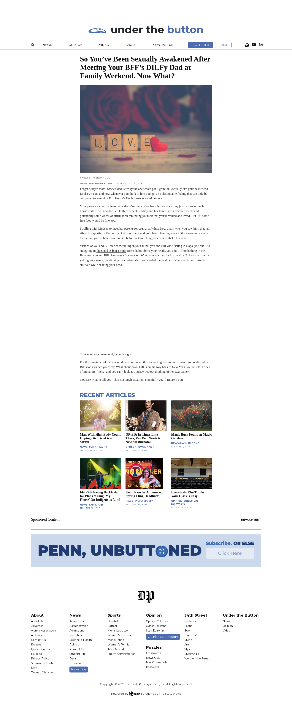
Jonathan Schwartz (184, 502)
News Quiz (153, 657)
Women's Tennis (118, 644)
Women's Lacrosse (120, 635)
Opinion (76, 45)
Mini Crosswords (156, 662)
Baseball (113, 621)
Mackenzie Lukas (100, 183)
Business (75, 663)
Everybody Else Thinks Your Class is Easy (187, 494)
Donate (223, 44)
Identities (75, 635)
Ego (187, 630)
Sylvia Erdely (144, 501)
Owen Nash (146, 447)
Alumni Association (43, 630)
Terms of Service (42, 672)
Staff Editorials (155, 630)
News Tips (78, 669)
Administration (78, 626)
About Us (37, 621)
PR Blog (36, 654)
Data (72, 658)
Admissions (76, 630)
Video (104, 45)
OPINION (131, 447)
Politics (74, 644)
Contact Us (163, 45)
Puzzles (154, 647)
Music (188, 640)
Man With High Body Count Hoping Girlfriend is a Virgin (100, 438)
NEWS (83, 183)
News (47, 45)
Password (152, 667)
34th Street (195, 615)
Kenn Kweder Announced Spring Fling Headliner (144, 494)
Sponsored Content (44, 663)
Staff (34, 668)
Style (187, 649)
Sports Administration (122, 654)
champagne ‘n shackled (124, 255)
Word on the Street (197, 658)
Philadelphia (77, 649)
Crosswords (153, 653)
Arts (187, 644)
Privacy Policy (40, 658)
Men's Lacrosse (118, 630)
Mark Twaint (98, 447)
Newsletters (201, 44)
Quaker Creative (41, 649)
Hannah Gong (189, 443)
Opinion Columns (157, 621)
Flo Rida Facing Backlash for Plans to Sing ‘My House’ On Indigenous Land (100, 496)
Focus (188, 626)
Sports (114, 615)
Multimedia (191, 654)
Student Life (77, 654)
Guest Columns (156, 626)
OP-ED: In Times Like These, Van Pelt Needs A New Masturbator (143, 438)
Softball (112, 626)
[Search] (32, 45)
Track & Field (116, 649)
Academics (76, 621)
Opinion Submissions (163, 637)
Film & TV (190, 635)
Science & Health (80, 640)
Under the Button (241, 615)
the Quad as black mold (111, 250)
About (131, 45)
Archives (36, 635)
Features (190, 621)
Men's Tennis (116, 640)
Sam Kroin (96, 504)
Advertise (37, 626)
